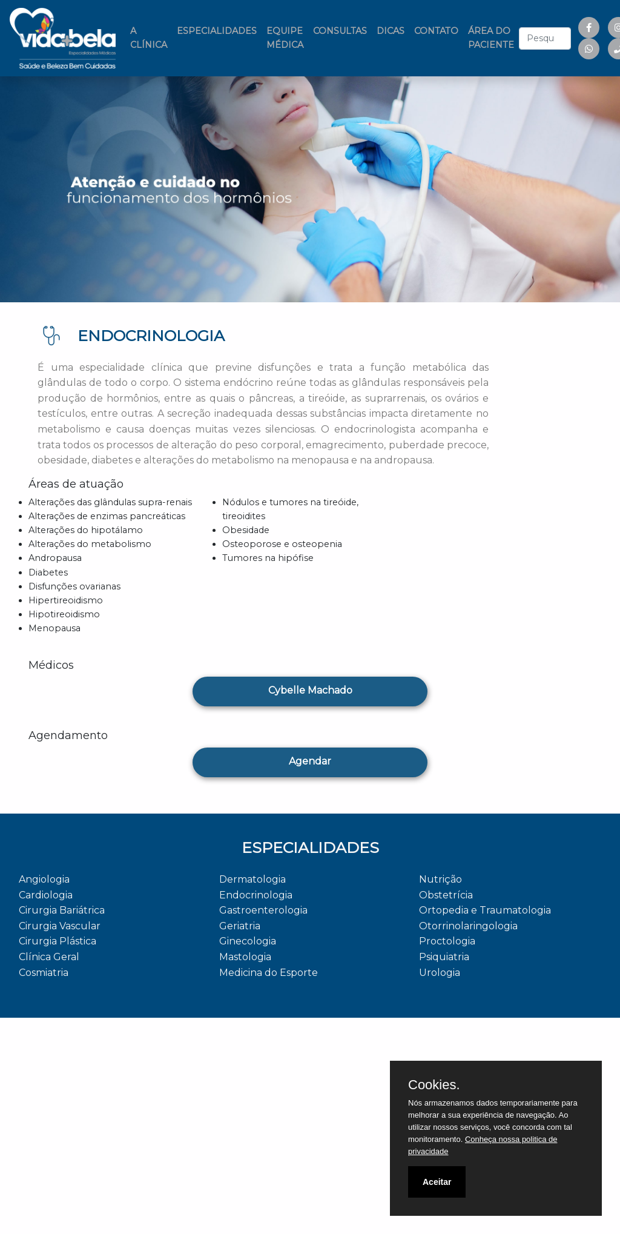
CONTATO (436, 30)
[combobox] (545, 38)
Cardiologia (46, 895)
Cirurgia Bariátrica (62, 910)
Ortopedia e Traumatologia (485, 910)
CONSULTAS (340, 30)
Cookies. (434, 1085)
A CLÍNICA (151, 37)
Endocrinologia (255, 895)
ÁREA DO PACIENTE (491, 37)
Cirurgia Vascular (60, 926)
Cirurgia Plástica (57, 941)
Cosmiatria (43, 972)
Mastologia (245, 957)
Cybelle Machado (310, 690)
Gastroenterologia (263, 910)
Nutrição (440, 879)
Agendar (310, 761)
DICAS (390, 30)
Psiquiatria (444, 957)
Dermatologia (252, 879)
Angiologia (44, 879)
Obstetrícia (446, 895)
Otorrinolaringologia (468, 926)
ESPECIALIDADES (217, 30)
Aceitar (437, 1182)
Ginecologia (247, 941)
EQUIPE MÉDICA (284, 37)
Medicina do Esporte (268, 972)
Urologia (439, 972)
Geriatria (239, 926)
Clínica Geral (49, 957)
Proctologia (447, 941)
